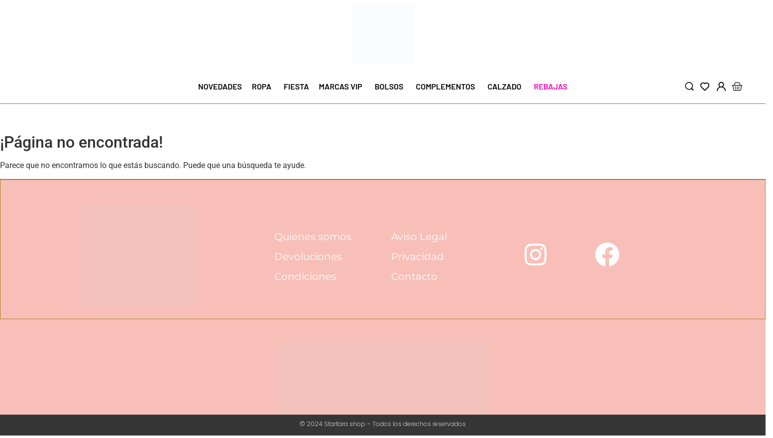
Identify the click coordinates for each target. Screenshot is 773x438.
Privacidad (417, 257)
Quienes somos (313, 237)
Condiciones (306, 277)
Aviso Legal (419, 237)
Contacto (414, 277)
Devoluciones (308, 257)
